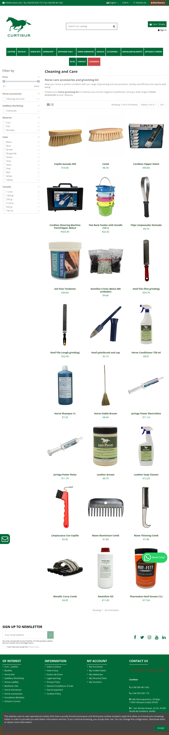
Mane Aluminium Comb (105, 535)
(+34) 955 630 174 (33, 2)
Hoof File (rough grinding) (65, 352)
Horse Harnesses (12, 689)
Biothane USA (11, 685)
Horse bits (9, 674)
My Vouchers (95, 681)
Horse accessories (13, 693)
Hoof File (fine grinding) (146, 288)
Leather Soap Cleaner (146, 474)
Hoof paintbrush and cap (105, 352)
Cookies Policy (54, 693)
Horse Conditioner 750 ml (146, 352)
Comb (105, 164)
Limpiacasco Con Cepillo (65, 535)
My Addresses (96, 674)
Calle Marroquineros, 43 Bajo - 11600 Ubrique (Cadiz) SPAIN (145, 701)
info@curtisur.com (12, 2)
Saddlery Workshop (14, 678)
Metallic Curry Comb (65, 596)
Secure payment (55, 689)
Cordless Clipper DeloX (146, 164)
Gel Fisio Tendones (65, 288)
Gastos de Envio (55, 674)
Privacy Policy (33, 647)
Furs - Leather (11, 666)
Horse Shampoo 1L (65, 413)
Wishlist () (140, 2)
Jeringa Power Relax (65, 474)
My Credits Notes (97, 670)
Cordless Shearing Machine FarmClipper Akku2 (65, 226)
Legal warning (54, 678)
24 (162, 104)
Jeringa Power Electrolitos (146, 413)
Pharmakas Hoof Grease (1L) (146, 596)
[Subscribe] (50, 635)
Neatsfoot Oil (105, 596)
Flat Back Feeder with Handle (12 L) (105, 226)
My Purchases (96, 666)
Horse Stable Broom (105, 413)
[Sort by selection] (148, 104)
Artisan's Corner (12, 701)
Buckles (8, 670)
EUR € (126, 2)
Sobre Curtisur (54, 666)
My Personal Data (97, 678)
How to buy (52, 670)
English (112, 2)
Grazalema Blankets (14, 697)
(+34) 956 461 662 (54, 2)
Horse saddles (11, 681)
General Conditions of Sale (60, 685)
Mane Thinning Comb (146, 535)
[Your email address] (25, 635)
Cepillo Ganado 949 (65, 164)
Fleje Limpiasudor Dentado (146, 225)
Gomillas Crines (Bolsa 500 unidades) (106, 290)
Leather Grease (106, 474)
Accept (160, 727)
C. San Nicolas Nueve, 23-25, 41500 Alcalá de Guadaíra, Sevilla (147, 710)
